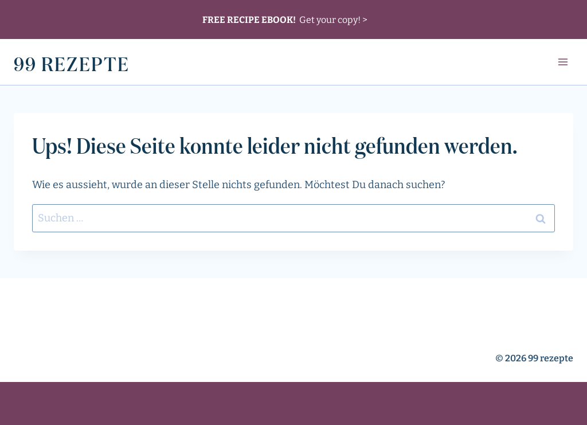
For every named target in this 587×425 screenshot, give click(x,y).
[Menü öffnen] (562, 62)
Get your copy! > (284, 19)
